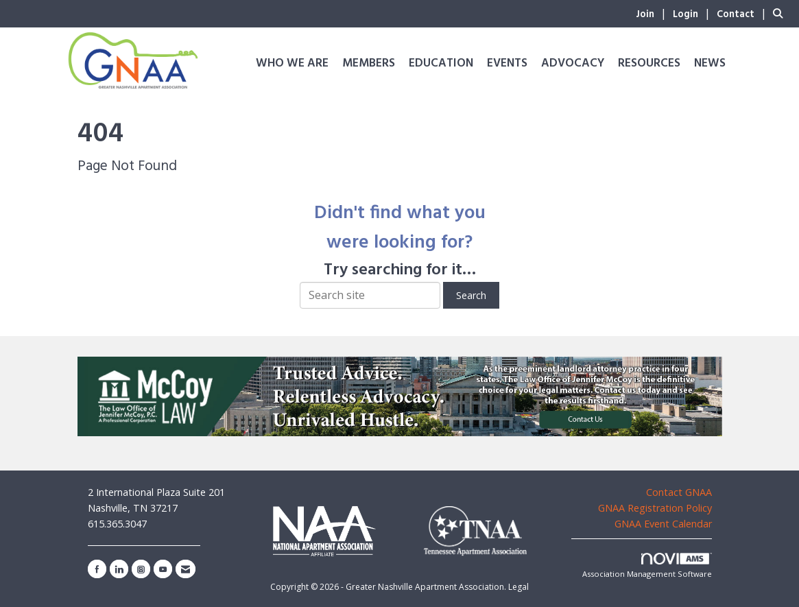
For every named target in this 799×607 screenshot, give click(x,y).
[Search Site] (781, 13)
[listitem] (653, 13)
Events (507, 63)
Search (471, 295)
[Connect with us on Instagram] (141, 569)
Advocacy (572, 63)
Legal (518, 587)
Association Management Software (647, 566)
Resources (649, 63)
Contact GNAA (679, 492)
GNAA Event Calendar (663, 523)
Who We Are (292, 63)
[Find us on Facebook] (97, 569)
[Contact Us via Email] (185, 569)
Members (368, 63)
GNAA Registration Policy (655, 507)
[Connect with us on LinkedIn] (119, 569)
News (710, 63)
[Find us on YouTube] (163, 569)
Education (441, 63)
